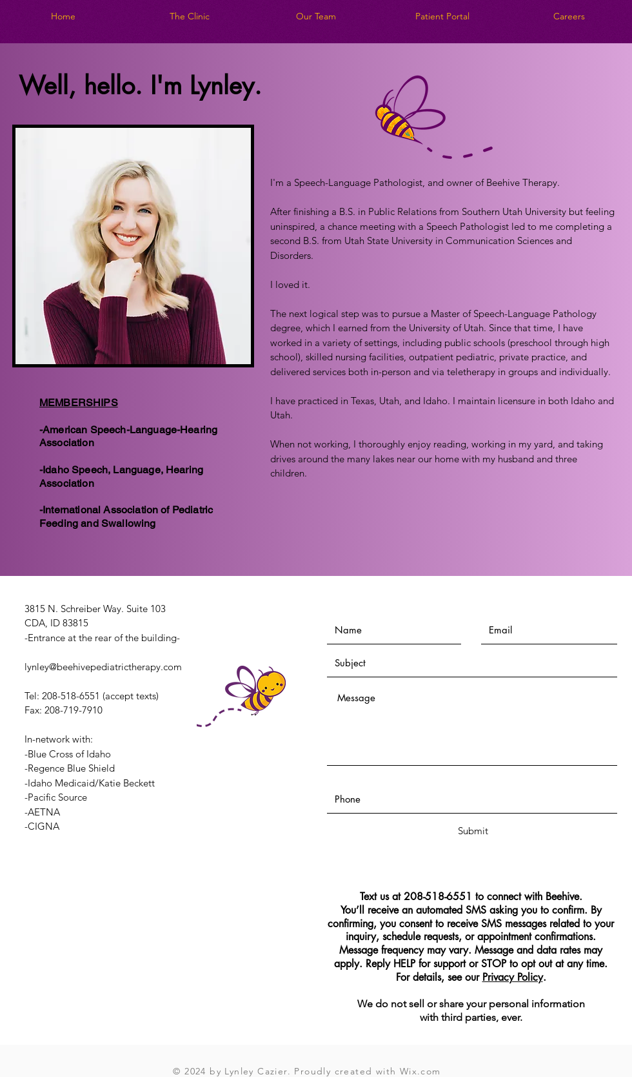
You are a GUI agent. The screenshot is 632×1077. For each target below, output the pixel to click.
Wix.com (420, 1071)
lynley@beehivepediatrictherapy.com (103, 667)
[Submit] (472, 830)
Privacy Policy (512, 977)
